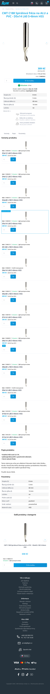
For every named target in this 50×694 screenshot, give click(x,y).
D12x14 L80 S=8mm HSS (12, 437)
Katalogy (25, 603)
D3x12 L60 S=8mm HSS (12, 153)
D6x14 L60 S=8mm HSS (12, 270)
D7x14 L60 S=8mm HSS (12, 317)
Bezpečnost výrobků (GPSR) (25, 612)
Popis (14, 133)
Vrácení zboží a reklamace (25, 593)
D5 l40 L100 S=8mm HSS (12, 247)
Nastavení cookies (25, 614)
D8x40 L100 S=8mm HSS (12, 367)
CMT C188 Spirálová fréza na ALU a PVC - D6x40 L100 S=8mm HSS (25, 546)
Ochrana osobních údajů (25, 591)
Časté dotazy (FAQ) (25, 606)
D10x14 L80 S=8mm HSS (12, 413)
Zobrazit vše (7, 111)
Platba (25, 585)
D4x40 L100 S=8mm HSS (12, 200)
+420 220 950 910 (27, 635)
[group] (25, 42)
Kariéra (25, 630)
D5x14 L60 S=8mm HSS (12, 223)
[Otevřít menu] (13, 3)
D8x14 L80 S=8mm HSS (12, 340)
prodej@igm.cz (27, 643)
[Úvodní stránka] (3, 9)
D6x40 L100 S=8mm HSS (12, 294)
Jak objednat (25, 580)
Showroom (25, 624)
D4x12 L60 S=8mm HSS (12, 176)
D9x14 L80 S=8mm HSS (12, 390)
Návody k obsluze (25, 601)
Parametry (22, 133)
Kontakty (25, 622)
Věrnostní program (25, 608)
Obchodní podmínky (25, 587)
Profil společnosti (25, 626)
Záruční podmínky (25, 589)
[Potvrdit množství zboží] (13, 159)
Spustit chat (27, 649)
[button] (3, 42)
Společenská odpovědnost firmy (25, 628)
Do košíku (29, 81)
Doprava (25, 583)
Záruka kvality (25, 610)
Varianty (6, 133)
